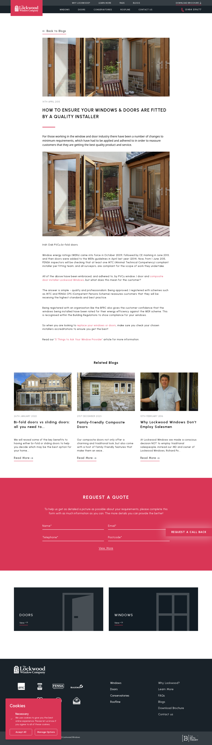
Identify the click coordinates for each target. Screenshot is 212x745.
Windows (65, 9)
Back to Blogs (56, 31)
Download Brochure (171, 708)
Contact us (165, 714)
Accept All (21, 732)
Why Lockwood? (169, 683)
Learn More (166, 689)
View (21, 622)
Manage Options (46, 732)
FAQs (161, 695)
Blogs (161, 701)
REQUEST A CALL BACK (188, 532)
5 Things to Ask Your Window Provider (78, 339)
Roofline (125, 9)
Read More (22, 458)
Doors (81, 9)
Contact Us (145, 9)
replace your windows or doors (96, 325)
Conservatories (103, 9)
